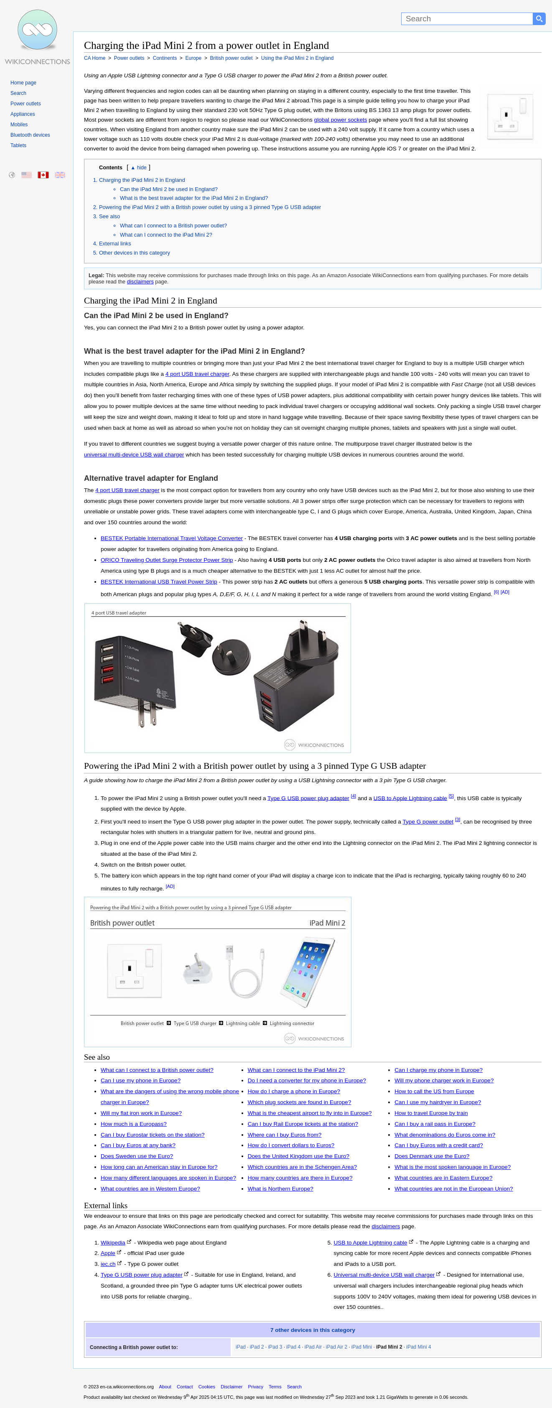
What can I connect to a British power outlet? (173, 225)
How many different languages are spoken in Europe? (168, 1178)
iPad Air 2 (336, 1347)
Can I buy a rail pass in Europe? (434, 1124)
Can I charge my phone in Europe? (438, 1070)
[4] (353, 795)
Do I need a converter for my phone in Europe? (307, 1080)
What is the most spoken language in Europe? (452, 1167)
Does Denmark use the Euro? (431, 1156)
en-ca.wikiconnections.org (127, 1386)
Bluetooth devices (30, 135)
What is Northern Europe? (280, 1189)
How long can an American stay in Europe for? (159, 1167)
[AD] (505, 591)
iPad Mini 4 (418, 1347)
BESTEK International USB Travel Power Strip (159, 582)
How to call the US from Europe (434, 1091)
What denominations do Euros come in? (444, 1135)
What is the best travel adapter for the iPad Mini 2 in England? (194, 198)
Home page (23, 83)
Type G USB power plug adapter (308, 798)
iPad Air (313, 1347)
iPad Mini (361, 1347)
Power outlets (25, 104)
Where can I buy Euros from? (285, 1135)
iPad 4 (293, 1347)
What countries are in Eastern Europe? (443, 1178)
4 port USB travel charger (197, 374)
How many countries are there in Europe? (300, 1178)
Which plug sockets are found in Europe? (299, 1102)
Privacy (255, 1386)
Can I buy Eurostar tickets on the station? (153, 1135)
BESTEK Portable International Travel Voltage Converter (172, 538)
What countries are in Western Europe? (150, 1189)
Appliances (22, 114)
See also (109, 216)
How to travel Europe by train (431, 1113)
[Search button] (539, 19)
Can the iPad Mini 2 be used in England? (169, 189)
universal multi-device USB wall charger (134, 454)
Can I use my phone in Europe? (141, 1080)
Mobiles (19, 125)
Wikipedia (113, 1243)
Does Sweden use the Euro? (137, 1156)
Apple (108, 1253)
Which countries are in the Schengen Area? (302, 1167)
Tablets (18, 145)
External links (115, 243)
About (165, 1386)
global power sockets (340, 120)
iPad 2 (257, 1347)
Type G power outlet (427, 822)
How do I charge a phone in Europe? (294, 1091)
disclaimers (140, 281)
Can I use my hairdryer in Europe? (437, 1102)
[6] (496, 591)
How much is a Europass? (134, 1124)
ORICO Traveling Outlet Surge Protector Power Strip (167, 560)
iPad (241, 1347)
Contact (185, 1386)
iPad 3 (275, 1347)
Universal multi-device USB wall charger (384, 1275)
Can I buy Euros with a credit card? (438, 1145)
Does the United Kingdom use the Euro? (298, 1156)
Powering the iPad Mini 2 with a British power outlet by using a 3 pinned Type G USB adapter (210, 207)
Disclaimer (231, 1386)
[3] (457, 819)
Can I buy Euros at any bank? (138, 1145)
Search (18, 93)
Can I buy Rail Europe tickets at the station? (303, 1124)
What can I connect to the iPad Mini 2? (166, 235)
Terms (275, 1386)
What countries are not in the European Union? (453, 1189)
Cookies (206, 1386)
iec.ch (108, 1264)
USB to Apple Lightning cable (410, 798)
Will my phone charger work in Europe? (443, 1080)
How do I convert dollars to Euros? (291, 1145)
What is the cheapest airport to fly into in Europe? (310, 1113)
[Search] (467, 19)
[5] (451, 795)
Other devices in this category (134, 253)
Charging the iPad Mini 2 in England (142, 180)
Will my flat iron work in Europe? (141, 1113)
